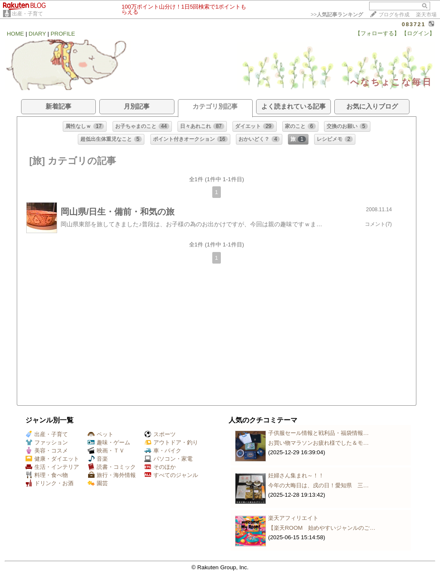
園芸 (98, 483)
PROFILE (63, 33)
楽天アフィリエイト (293, 518)
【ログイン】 (418, 33)
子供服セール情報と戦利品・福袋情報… (318, 433)
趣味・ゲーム (109, 442)
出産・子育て (27, 14)
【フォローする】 (377, 33)
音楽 (98, 459)
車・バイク (162, 450)
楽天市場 (426, 15)
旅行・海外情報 (112, 475)
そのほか (160, 467)
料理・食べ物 (46, 475)
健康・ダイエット (52, 459)
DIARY (37, 33)
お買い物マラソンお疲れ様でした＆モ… (318, 443)
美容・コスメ (46, 450)
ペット (100, 434)
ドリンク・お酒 (49, 483)
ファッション (46, 442)
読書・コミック (112, 467)
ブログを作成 (394, 15)
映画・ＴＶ (106, 450)
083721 (413, 24)
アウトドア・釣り (171, 442)
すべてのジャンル (171, 475)
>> (337, 15)
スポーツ (160, 434)
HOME (15, 33)
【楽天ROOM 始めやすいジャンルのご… (322, 528)
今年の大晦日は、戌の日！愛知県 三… (318, 485)
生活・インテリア (52, 467)
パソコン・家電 (168, 459)
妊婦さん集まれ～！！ (296, 475)
